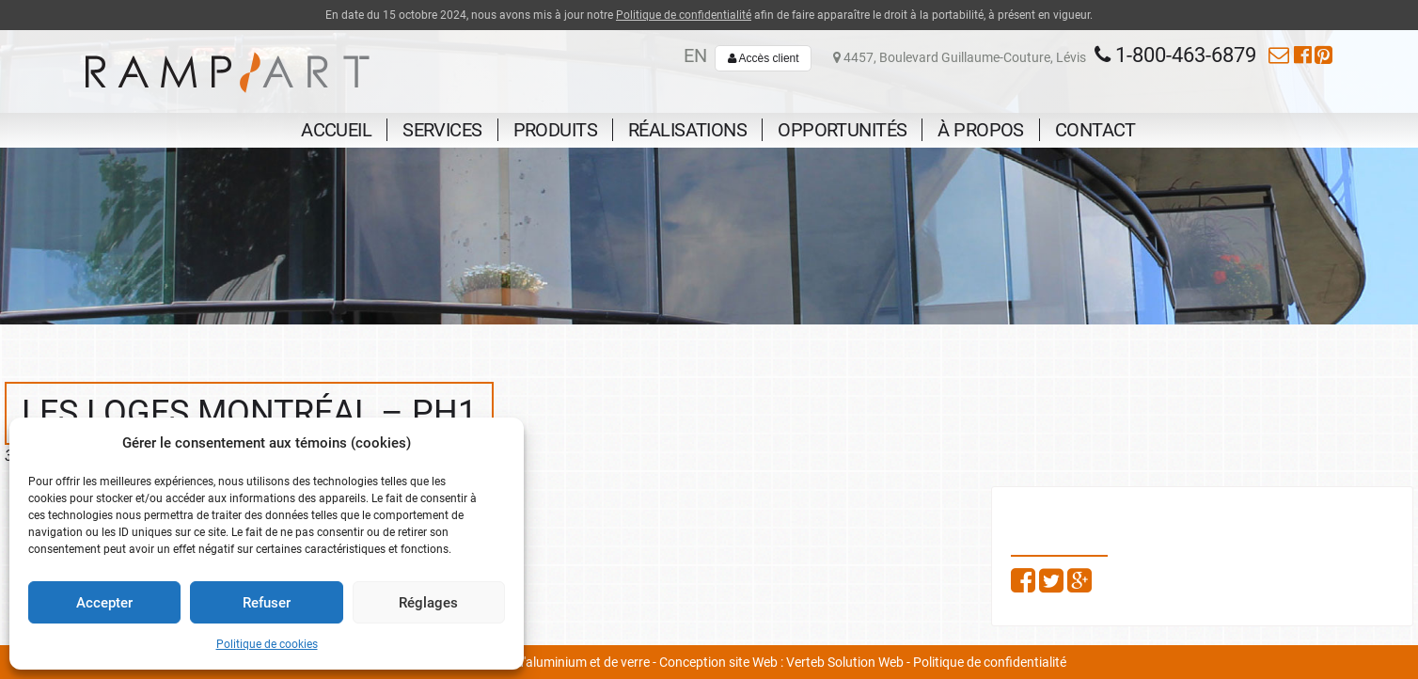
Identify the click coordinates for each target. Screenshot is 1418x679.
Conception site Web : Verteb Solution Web (781, 662)
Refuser (267, 602)
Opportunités (842, 129)
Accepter (104, 602)
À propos (980, 129)
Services (441, 129)
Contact (1095, 129)
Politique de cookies (267, 644)
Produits (555, 129)
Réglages (428, 602)
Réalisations (687, 129)
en (695, 55)
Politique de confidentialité (683, 15)
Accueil (336, 129)
